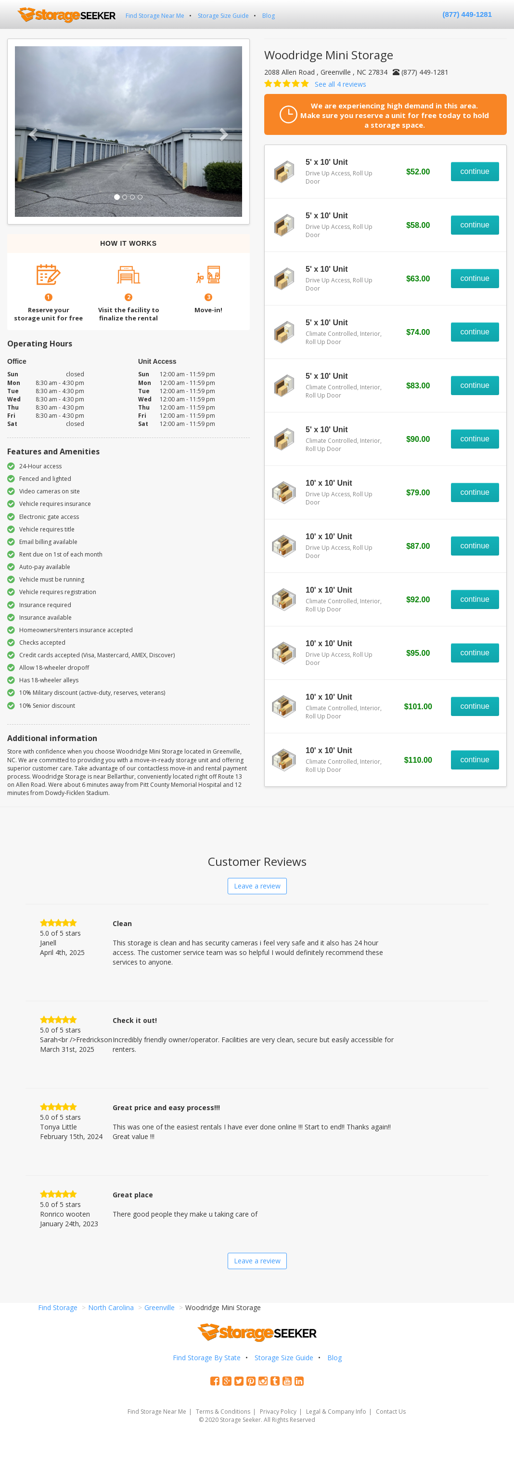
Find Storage (57, 1307)
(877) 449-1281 (467, 14)
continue (475, 171)
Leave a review (257, 885)
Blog (268, 16)
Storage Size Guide (223, 16)
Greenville (159, 1307)
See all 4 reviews (340, 84)
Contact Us (391, 1411)
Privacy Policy (278, 1411)
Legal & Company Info (336, 1411)
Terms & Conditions (223, 1411)
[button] (32, 131)
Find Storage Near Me (155, 16)
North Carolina (111, 1307)
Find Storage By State (207, 1357)
